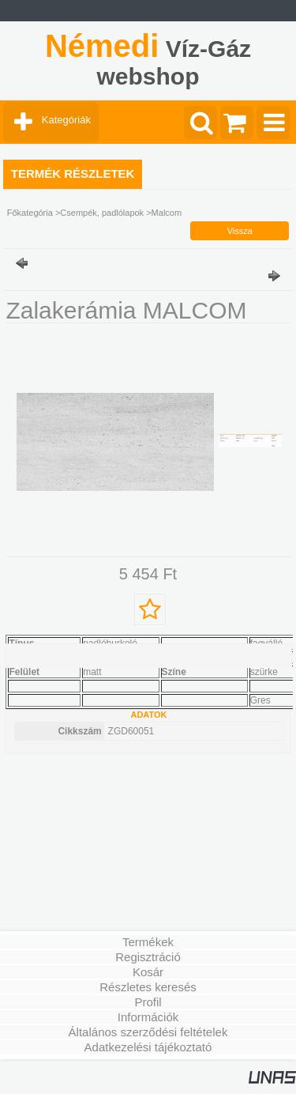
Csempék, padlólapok (102, 212)
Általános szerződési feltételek (148, 1032)
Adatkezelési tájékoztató (148, 1047)
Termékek (148, 942)
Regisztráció (148, 957)
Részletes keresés (148, 987)
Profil (147, 1002)
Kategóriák (66, 120)
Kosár (148, 972)
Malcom (167, 212)
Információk (148, 1017)
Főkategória (30, 212)
